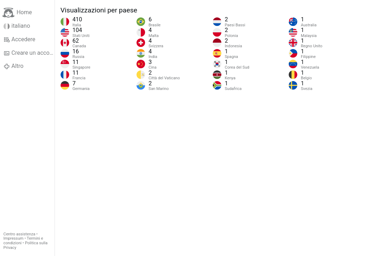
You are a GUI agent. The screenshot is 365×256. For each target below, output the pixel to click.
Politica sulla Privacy (26, 245)
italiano (17, 26)
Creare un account (29, 53)
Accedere (19, 39)
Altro (14, 66)
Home (17, 12)
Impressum (14, 238)
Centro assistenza (19, 234)
